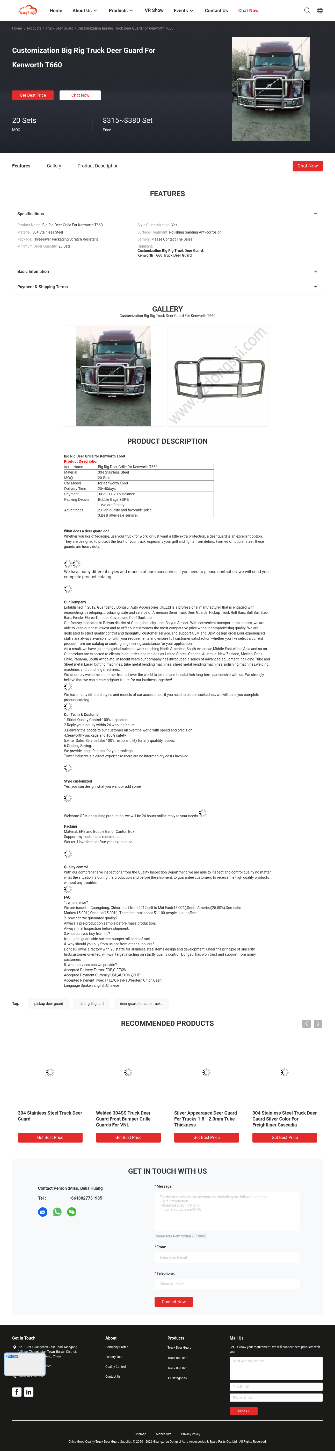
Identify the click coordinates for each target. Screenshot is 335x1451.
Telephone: (166, 1273)
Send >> (243, 1411)
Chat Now (80, 95)
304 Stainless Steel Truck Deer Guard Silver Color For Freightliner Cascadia (284, 1119)
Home (17, 28)
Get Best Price (33, 95)
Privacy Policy (190, 1434)
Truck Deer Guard (60, 28)
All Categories (177, 1378)
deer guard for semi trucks (141, 1004)
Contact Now (174, 1301)
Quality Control (115, 1367)
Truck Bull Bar (177, 1368)
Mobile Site (163, 1434)
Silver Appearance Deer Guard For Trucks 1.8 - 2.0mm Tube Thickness (205, 1119)
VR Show (154, 10)
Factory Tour (114, 1357)
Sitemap (140, 1434)
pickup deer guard (48, 1004)
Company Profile (116, 1347)
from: (161, 1247)
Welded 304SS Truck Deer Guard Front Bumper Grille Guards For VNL (123, 1119)
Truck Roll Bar (177, 1358)
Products (34, 28)
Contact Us (113, 1376)
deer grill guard (91, 1004)
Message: (164, 1186)
